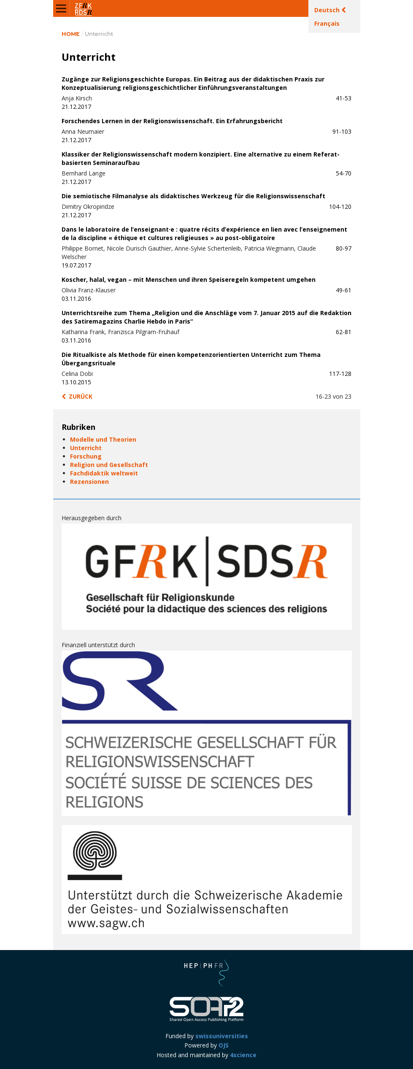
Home (71, 33)
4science (243, 1055)
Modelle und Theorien (103, 439)
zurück (80, 396)
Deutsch (327, 10)
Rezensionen (89, 482)
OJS (224, 1045)
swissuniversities (221, 1036)
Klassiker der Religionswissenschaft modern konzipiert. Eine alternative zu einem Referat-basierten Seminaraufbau (201, 158)
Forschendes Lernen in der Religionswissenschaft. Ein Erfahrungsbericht (172, 121)
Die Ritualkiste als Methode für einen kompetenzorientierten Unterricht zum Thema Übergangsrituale (191, 359)
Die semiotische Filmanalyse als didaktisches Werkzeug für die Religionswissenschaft (193, 196)
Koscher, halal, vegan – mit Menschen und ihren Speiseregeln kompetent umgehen (189, 279)
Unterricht (86, 448)
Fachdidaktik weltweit (104, 473)
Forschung (86, 456)
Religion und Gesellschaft (109, 465)
